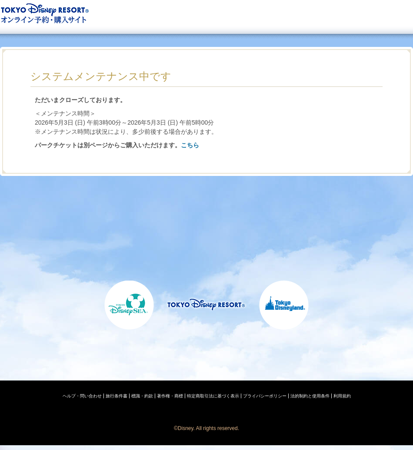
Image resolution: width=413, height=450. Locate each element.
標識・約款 (142, 396)
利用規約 (342, 396)
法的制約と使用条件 (310, 396)
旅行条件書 (116, 396)
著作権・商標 (170, 396)
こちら (190, 145)
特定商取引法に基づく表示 (213, 396)
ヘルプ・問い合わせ (82, 396)
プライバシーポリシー (264, 396)
